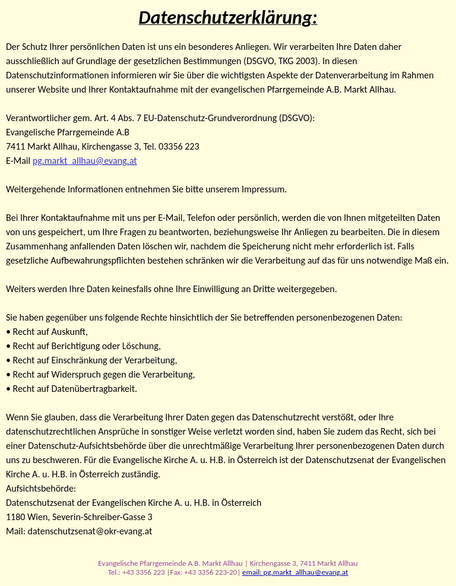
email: (252, 572)
